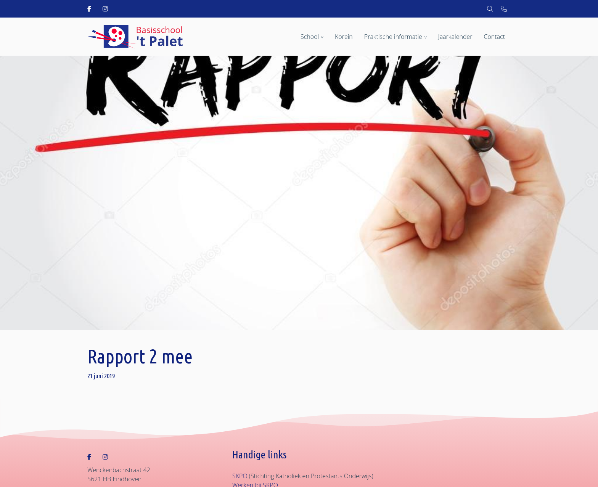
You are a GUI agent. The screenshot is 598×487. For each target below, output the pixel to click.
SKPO (240, 476)
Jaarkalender (455, 36)
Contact (494, 36)
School (310, 36)
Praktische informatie (393, 36)
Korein (344, 36)
